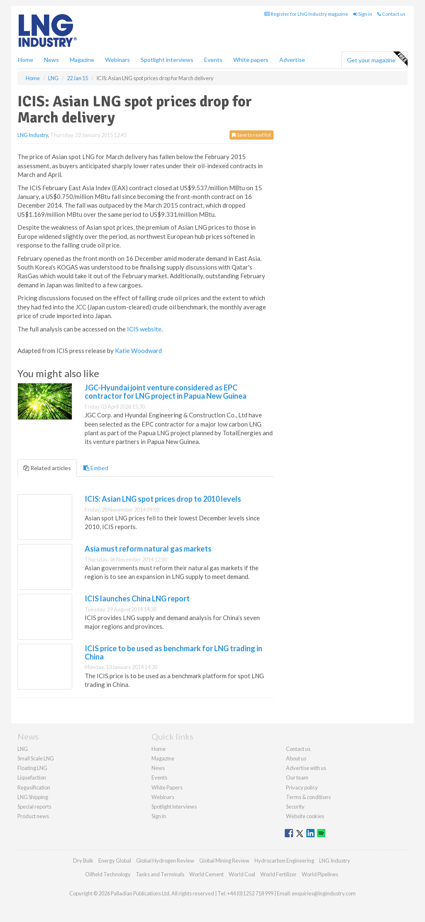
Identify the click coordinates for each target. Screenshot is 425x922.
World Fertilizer (278, 874)
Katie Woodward (138, 350)
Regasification (33, 787)
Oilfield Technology (108, 874)
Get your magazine (377, 59)
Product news (33, 816)
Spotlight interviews (167, 59)
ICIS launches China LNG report (137, 598)
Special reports (34, 806)
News (158, 768)
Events (213, 59)
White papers (251, 59)
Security (295, 806)
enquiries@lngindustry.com (324, 893)
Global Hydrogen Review (165, 860)
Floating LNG (32, 768)
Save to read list (251, 135)
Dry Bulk (83, 860)
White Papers (167, 787)
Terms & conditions (308, 797)
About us (296, 758)
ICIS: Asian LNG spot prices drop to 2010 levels (163, 498)
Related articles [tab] (47, 467)
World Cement (206, 874)
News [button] (51, 59)
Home (25, 59)
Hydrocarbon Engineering (284, 860)
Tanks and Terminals (160, 874)
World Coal (242, 874)
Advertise (292, 59)
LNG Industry (32, 135)
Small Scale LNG (35, 758)
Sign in (362, 14)
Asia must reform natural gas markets (148, 548)
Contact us (391, 14)
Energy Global (114, 860)
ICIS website (144, 329)
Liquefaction (31, 777)
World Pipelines (320, 874)
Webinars (117, 59)
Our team (297, 777)
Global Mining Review (224, 860)
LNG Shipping (32, 797)
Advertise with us (306, 768)
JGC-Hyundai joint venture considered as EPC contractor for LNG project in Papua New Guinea (166, 391)
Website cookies (305, 816)
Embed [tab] (95, 467)
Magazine (82, 59)
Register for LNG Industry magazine (306, 14)
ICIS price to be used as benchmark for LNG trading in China (173, 652)
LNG (22, 748)
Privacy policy (302, 787)
